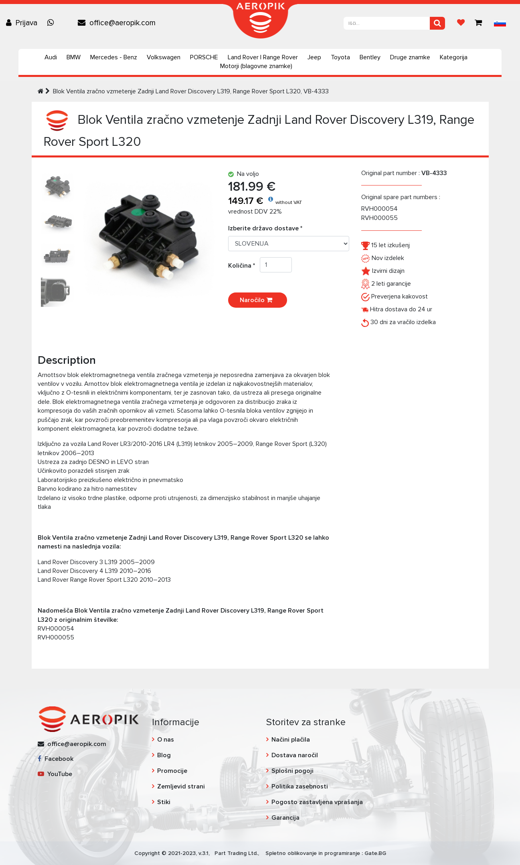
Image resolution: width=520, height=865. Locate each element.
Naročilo (257, 300)
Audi (51, 57)
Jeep (314, 57)
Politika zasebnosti (299, 786)
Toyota (340, 57)
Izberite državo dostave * (265, 228)
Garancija (285, 818)
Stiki (163, 802)
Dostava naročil (294, 755)
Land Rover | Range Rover (263, 57)
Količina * (244, 266)
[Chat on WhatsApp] (52, 23)
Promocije (172, 771)
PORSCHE (204, 57)
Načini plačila (290, 740)
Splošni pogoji (292, 771)
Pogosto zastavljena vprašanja (317, 802)
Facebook (55, 759)
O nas (165, 740)
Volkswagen (163, 57)
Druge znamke (410, 57)
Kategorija (453, 57)
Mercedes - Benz (113, 57)
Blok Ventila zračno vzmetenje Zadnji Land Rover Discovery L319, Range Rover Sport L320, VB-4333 (191, 91)
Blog (164, 755)
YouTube (55, 774)
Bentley (370, 57)
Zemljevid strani (181, 786)
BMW (74, 57)
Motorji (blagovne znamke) (256, 66)
